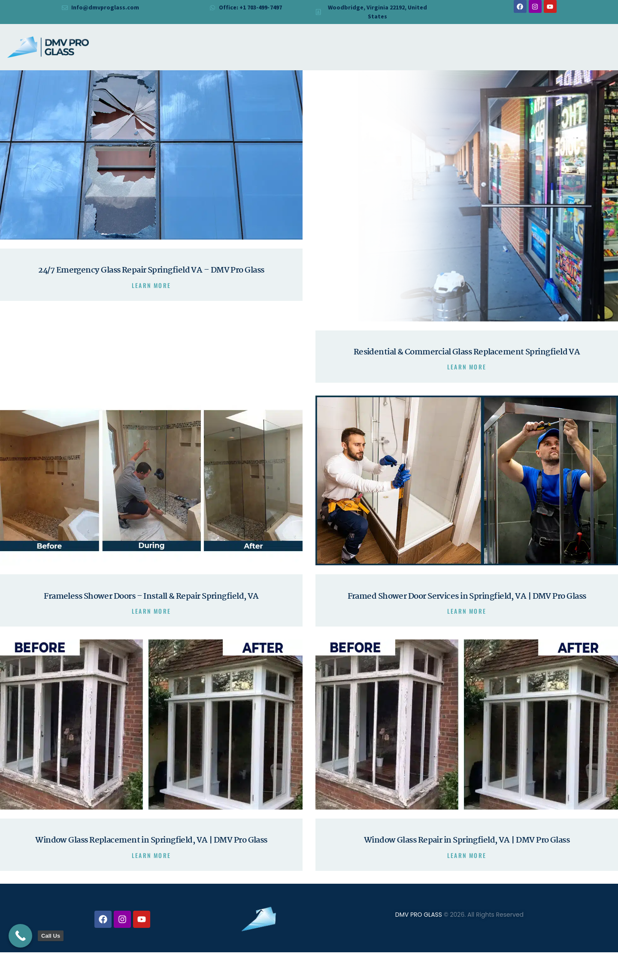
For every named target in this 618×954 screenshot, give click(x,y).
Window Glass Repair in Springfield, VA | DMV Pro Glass (467, 841)
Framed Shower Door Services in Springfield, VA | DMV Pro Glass (466, 597)
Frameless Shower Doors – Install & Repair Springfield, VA (151, 597)
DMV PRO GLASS (418, 916)
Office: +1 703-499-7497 (250, 7)
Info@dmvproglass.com (105, 7)
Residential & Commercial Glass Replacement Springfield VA (467, 352)
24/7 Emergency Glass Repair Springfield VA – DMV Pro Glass (151, 271)
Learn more (151, 286)
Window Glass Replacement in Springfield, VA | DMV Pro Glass (151, 841)
